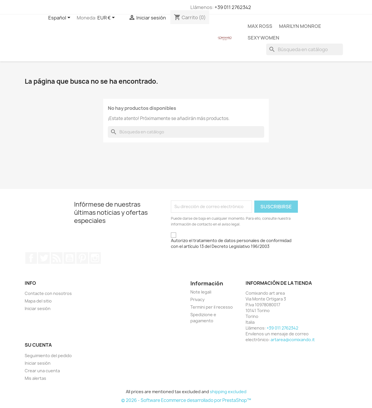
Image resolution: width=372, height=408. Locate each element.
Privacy (197, 299)
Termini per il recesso (211, 307)
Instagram (95, 258)
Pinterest (82, 258)
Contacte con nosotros (48, 293)
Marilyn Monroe (300, 26)
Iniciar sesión (38, 308)
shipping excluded (228, 391)
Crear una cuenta (42, 370)
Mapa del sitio (38, 301)
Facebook (31, 258)
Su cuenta (38, 345)
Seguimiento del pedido (48, 355)
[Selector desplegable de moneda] (107, 18)
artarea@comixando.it (293, 339)
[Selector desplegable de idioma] (60, 18)
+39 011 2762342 (232, 7)
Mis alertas (35, 378)
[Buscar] (304, 49)
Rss (56, 258)
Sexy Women (263, 38)
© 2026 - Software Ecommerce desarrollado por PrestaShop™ (186, 400)
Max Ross (260, 26)
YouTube (69, 258)
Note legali (200, 292)
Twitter (44, 258)
